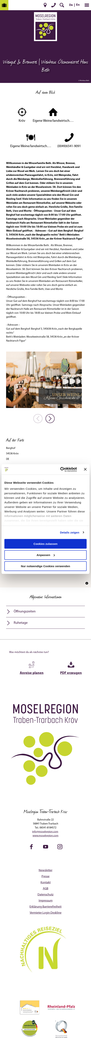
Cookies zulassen (45, 543)
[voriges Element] (37, 418)
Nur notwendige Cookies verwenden (45, 566)
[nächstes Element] (50, 418)
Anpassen (46, 555)
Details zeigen (69, 532)
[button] (45, 5)
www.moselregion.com (45, 835)
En (78, 4)
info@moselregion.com (45, 831)
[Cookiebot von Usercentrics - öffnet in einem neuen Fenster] (60, 469)
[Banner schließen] (85, 469)
